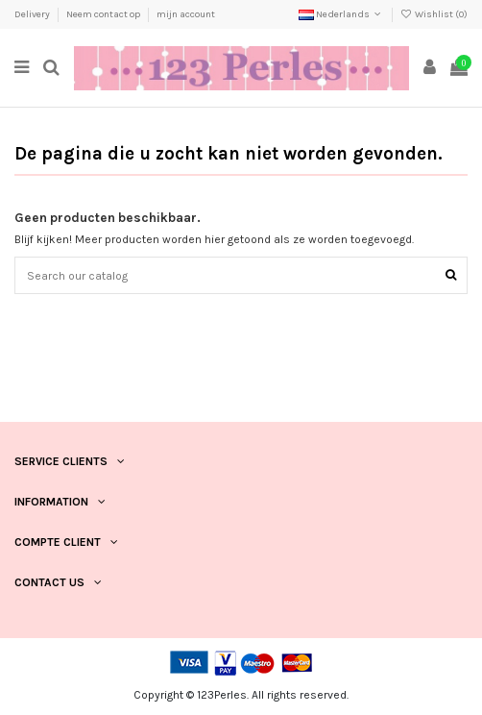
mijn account (186, 14)
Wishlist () (434, 14)
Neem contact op (104, 14)
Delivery (33, 14)
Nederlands (341, 14)
